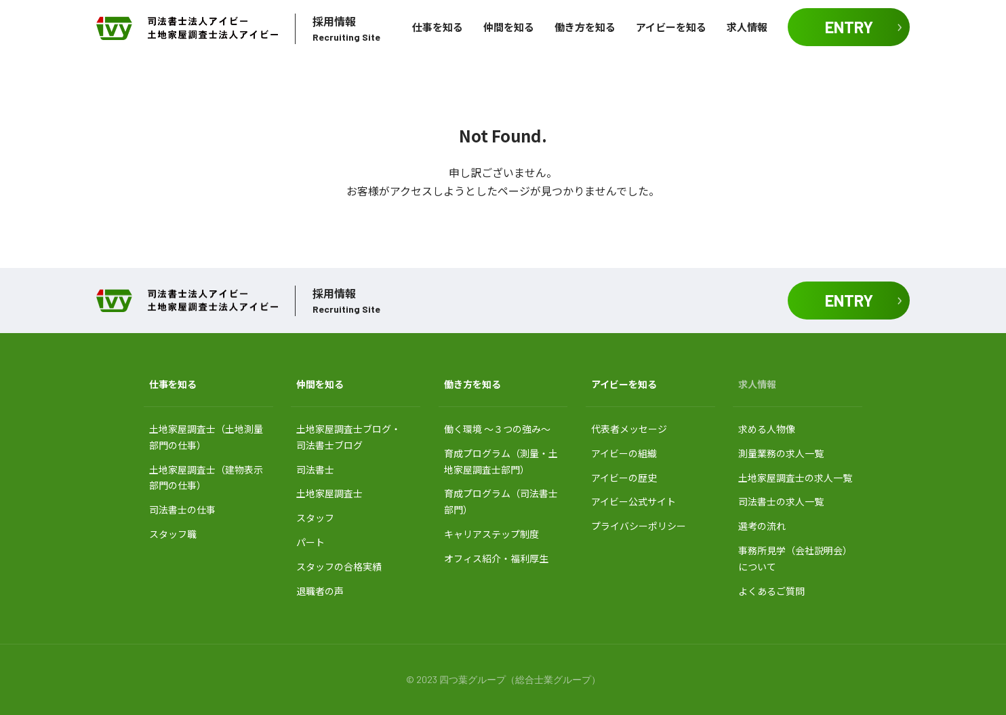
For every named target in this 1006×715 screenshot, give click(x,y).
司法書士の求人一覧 (781, 501)
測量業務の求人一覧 (781, 453)
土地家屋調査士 (329, 493)
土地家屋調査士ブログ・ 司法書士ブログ (348, 437)
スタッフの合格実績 (339, 566)
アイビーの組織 (624, 453)
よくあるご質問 (771, 591)
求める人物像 (766, 429)
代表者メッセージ (629, 429)
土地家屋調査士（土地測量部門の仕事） (206, 437)
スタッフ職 (173, 534)
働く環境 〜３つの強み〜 (497, 429)
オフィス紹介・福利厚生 (496, 558)
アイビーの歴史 (624, 477)
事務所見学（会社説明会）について (795, 558)
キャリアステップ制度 (491, 534)
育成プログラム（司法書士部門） (501, 501)
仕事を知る (437, 27)
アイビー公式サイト (633, 501)
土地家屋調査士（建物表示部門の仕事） (206, 477)
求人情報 (747, 27)
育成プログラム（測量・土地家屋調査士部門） (501, 461)
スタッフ (315, 517)
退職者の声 (320, 591)
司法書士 (315, 469)
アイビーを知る (671, 27)
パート (310, 542)
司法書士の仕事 (182, 509)
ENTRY (849, 27)
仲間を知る (508, 27)
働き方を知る (585, 27)
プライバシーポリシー (638, 526)
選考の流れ (762, 526)
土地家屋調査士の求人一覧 (795, 477)
